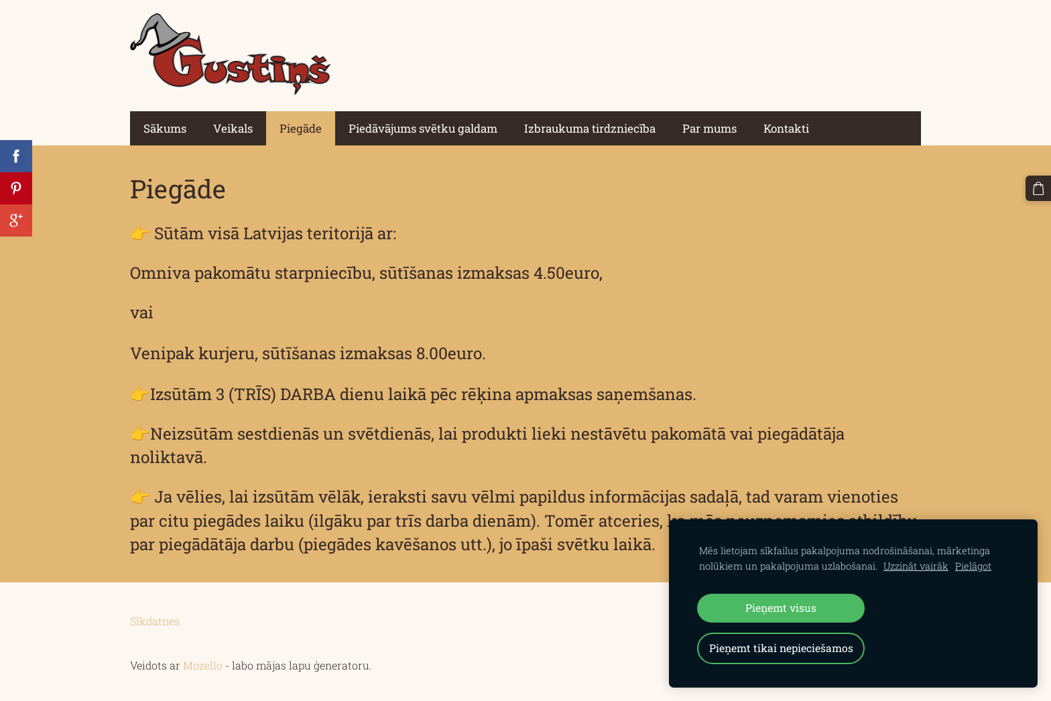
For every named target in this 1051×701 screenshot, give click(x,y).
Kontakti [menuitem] (786, 128)
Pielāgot (973, 566)
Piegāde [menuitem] (301, 128)
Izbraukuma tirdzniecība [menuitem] (590, 128)
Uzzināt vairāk (915, 566)
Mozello (203, 665)
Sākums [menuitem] (164, 128)
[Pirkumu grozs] (1038, 188)
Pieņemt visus (780, 607)
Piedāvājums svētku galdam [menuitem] (423, 128)
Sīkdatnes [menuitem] (155, 621)
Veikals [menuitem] (233, 128)
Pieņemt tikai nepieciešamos (781, 648)
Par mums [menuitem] (709, 128)
